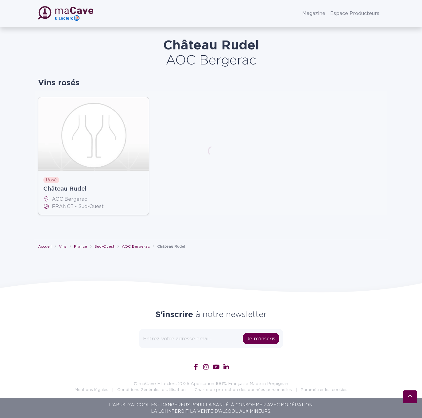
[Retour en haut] (410, 395)
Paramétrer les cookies (324, 389)
